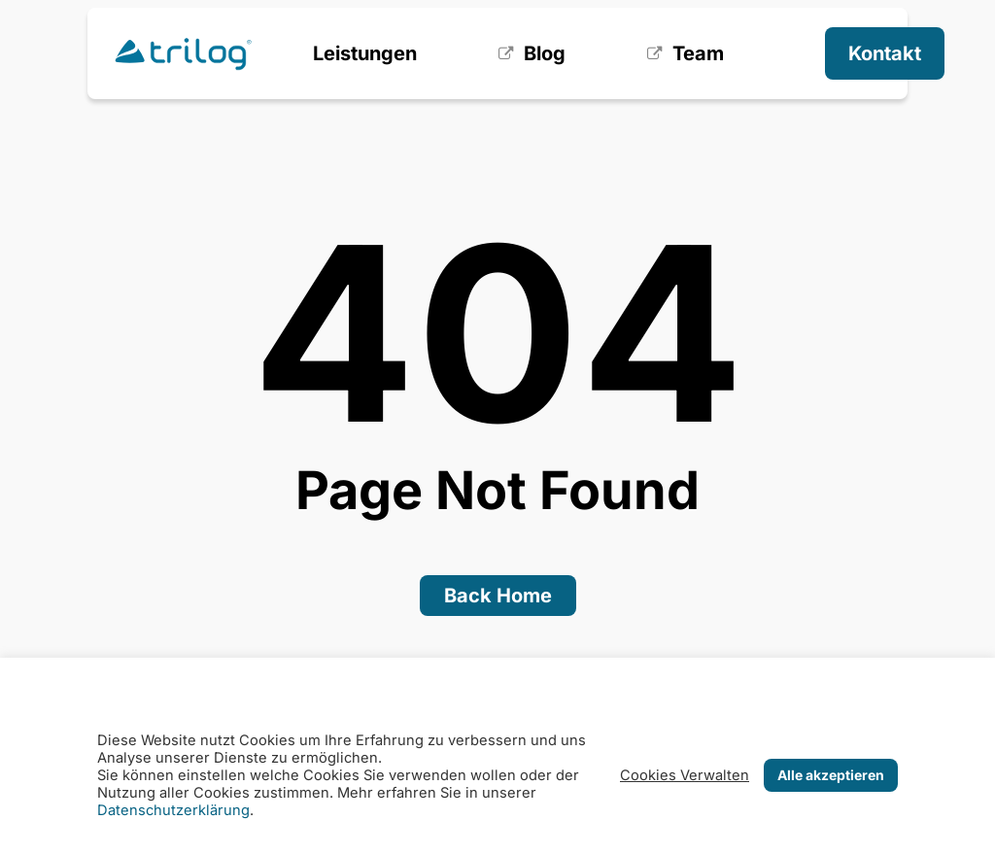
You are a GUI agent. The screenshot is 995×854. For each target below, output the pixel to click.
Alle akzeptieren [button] (830, 775)
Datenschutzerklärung (173, 810)
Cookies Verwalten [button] (684, 775)
